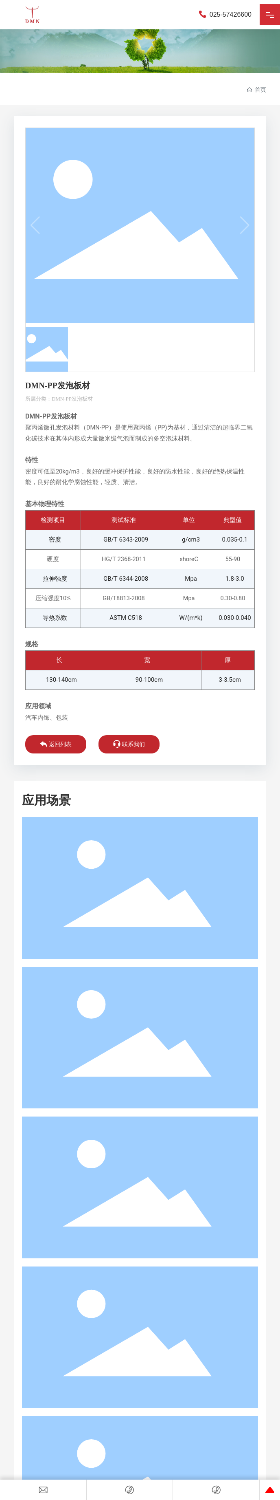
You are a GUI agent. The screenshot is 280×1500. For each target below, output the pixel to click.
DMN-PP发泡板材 (72, 399)
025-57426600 (225, 14)
